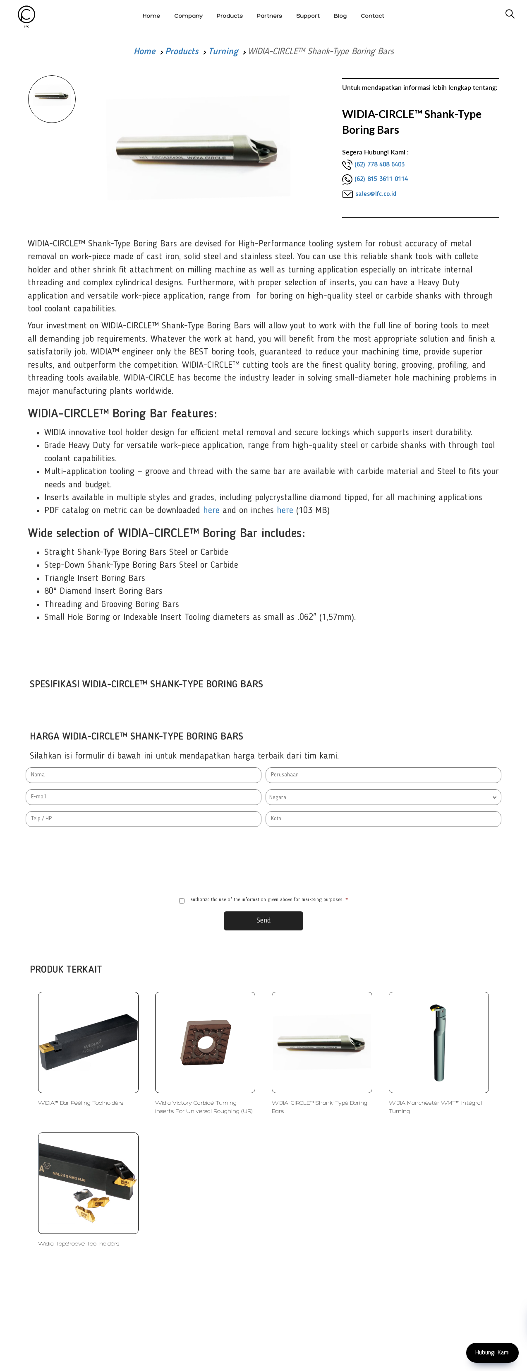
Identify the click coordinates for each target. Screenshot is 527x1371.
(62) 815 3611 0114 (381, 179)
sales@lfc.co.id (375, 194)
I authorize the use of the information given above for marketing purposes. (263, 900)
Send (263, 920)
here (211, 510)
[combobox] (383, 797)
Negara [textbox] (277, 797)
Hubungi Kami (492, 1352)
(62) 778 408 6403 (380, 164)
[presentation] (263, 862)
